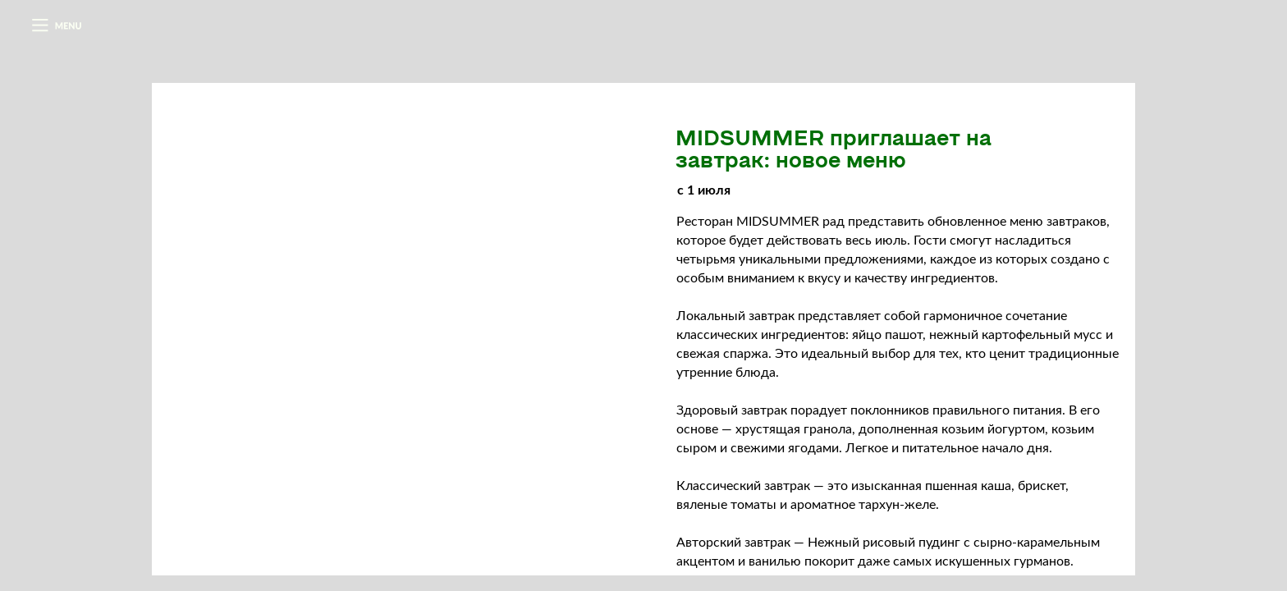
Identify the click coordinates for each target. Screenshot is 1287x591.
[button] (56, 25)
